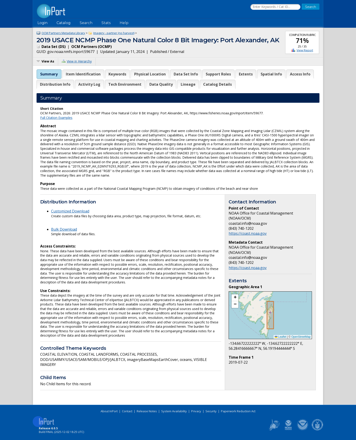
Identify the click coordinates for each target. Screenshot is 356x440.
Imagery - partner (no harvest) (113, 33)
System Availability (174, 411)
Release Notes (147, 411)
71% (302, 40)
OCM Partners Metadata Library (63, 33)
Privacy (196, 411)
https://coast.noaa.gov (248, 233)
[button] (235, 297)
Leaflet (280, 336)
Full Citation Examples (56, 117)
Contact (127, 411)
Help (124, 23)
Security (211, 411)
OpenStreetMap (301, 336)
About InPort (109, 411)
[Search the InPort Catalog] (275, 7)
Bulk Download (64, 229)
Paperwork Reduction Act (238, 411)
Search (86, 23)
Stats (106, 23)
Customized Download (70, 211)
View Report (305, 50)
